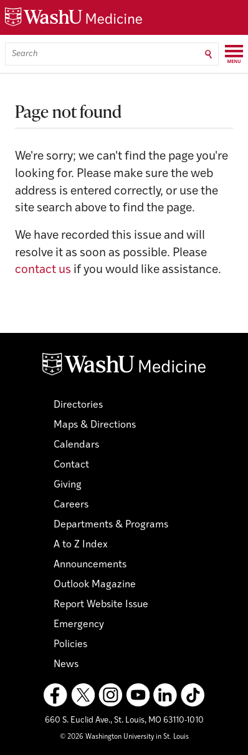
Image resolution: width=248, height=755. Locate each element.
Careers (71, 505)
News (66, 665)
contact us (43, 270)
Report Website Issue (101, 605)
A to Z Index (81, 545)
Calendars (76, 445)
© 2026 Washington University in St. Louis (124, 737)
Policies (70, 645)
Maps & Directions (95, 425)
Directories (78, 405)
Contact (71, 465)
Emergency (79, 625)
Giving (68, 485)
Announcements (90, 565)
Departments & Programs (111, 525)
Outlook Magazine (95, 585)
